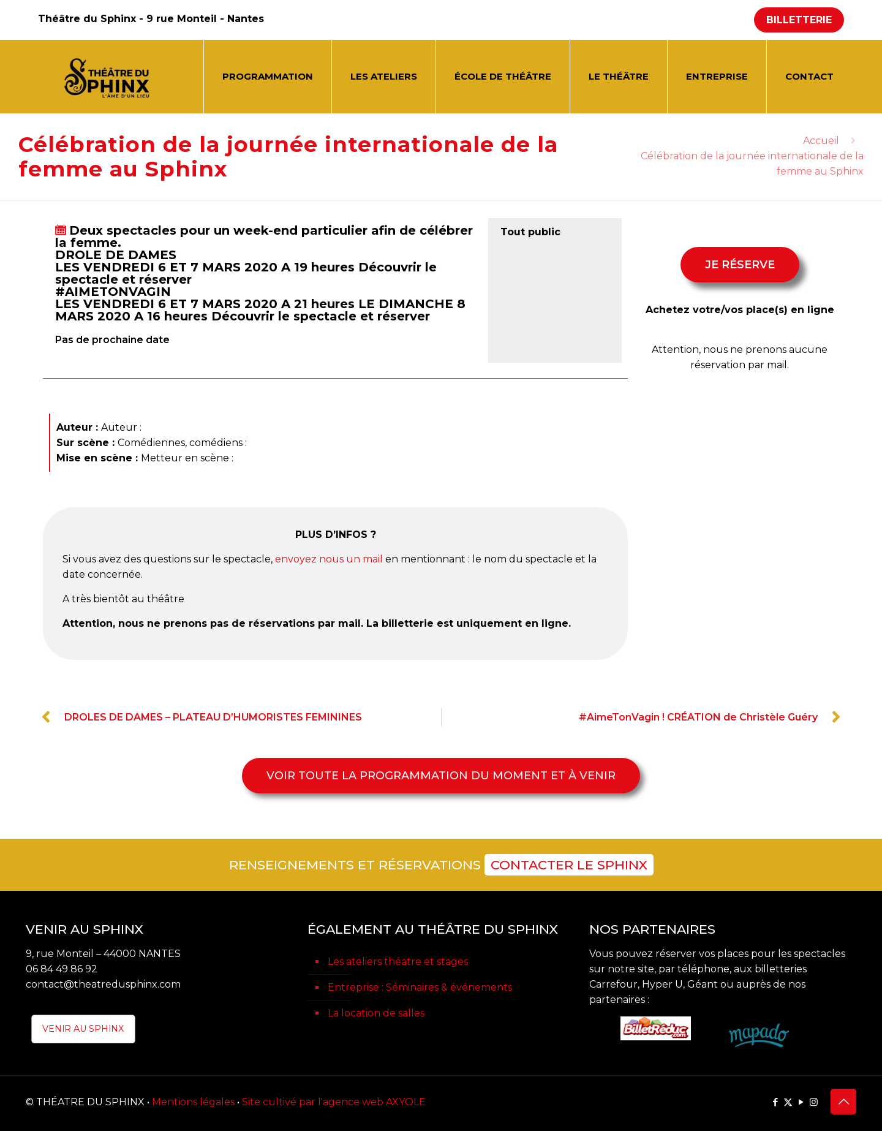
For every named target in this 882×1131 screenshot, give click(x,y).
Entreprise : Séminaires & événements (420, 987)
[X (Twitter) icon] (788, 1102)
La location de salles (376, 1013)
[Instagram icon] (813, 1102)
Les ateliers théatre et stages (398, 961)
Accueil (821, 140)
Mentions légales (193, 1102)
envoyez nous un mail (329, 559)
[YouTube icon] (800, 1102)
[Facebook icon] (775, 1102)
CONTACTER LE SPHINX (569, 864)
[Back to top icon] (843, 1101)
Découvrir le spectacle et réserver (320, 316)
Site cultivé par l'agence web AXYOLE (334, 1102)
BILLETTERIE (799, 20)
